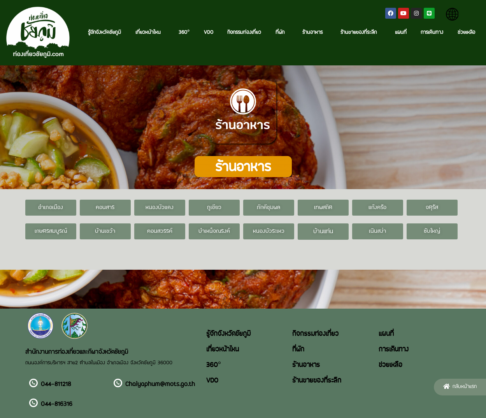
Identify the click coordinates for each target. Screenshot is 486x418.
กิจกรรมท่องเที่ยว (244, 33)
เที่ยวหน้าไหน (150, 33)
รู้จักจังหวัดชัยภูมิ (104, 33)
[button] (50, 208)
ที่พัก (281, 33)
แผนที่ (401, 33)
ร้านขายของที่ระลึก (360, 33)
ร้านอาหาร (314, 33)
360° (184, 33)
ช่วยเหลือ (466, 33)
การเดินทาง (432, 33)
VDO (208, 33)
